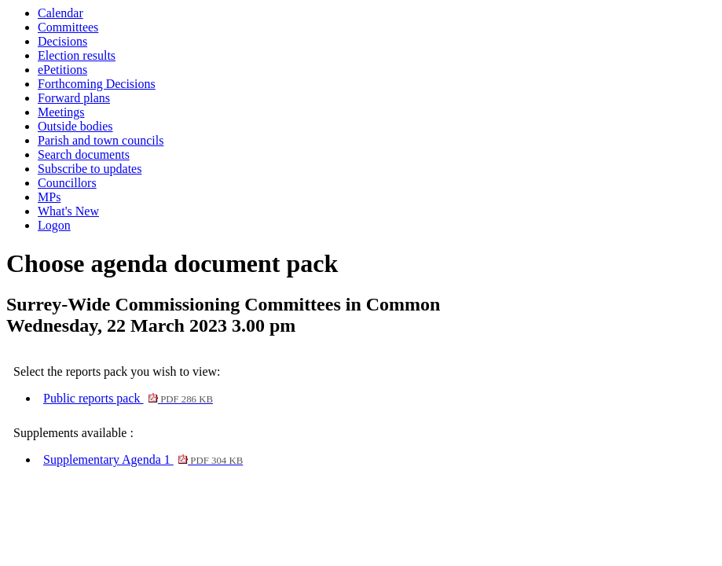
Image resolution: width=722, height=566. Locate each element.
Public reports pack (128, 398)
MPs (49, 197)
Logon (54, 225)
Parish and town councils (100, 140)
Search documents (84, 154)
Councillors (67, 182)
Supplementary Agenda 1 (143, 459)
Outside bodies (75, 126)
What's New (68, 211)
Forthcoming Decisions (97, 83)
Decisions (62, 41)
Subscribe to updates (89, 168)
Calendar (60, 13)
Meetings (61, 112)
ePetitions (62, 69)
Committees (68, 27)
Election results (76, 55)
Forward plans (74, 98)
